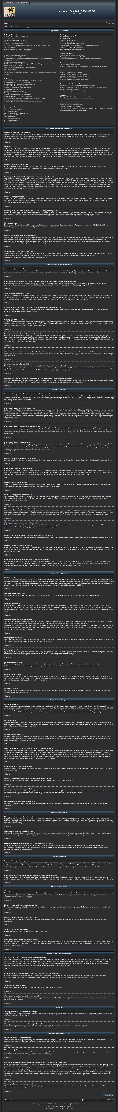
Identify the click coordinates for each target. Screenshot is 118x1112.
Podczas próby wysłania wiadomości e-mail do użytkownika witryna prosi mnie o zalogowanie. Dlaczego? (30, 73)
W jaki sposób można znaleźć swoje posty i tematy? (74, 79)
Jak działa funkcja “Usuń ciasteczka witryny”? (17, 50)
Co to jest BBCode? (9, 108)
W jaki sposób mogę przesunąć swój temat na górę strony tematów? (23, 101)
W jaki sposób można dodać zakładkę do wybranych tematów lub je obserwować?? (83, 87)
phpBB (48, 1104)
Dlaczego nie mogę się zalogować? (14, 43)
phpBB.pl (21, 325)
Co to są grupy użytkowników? (68, 40)
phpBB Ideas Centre (100, 1052)
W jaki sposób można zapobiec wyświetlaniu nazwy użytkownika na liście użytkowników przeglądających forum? (28, 59)
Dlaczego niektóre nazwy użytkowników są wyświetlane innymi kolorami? (80, 45)
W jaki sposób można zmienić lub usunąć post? (17, 82)
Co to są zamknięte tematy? (12, 120)
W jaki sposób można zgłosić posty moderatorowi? (18, 96)
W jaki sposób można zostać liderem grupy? (72, 43)
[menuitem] (6, 23)
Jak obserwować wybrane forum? (69, 89)
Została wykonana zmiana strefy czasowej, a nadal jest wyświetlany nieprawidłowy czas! (29, 64)
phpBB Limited (57, 1039)
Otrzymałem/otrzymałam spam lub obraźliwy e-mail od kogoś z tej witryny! (80, 58)
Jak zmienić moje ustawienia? (12, 57)
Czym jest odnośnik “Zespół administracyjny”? (73, 49)
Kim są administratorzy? (67, 36)
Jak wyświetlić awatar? (10, 69)
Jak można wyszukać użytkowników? (70, 77)
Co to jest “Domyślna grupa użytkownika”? (72, 47)
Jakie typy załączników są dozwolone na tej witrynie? (75, 97)
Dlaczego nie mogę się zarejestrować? (15, 40)
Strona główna (8, 2)
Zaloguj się (24, 2)
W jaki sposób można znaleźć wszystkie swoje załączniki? (76, 98)
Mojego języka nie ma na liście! (13, 65)
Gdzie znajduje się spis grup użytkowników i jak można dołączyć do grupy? (81, 42)
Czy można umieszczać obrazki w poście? (16, 113)
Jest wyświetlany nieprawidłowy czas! (14, 62)
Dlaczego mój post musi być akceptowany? (16, 100)
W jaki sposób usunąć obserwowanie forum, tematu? (75, 91)
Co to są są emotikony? (10, 111)
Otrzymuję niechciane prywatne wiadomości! (72, 57)
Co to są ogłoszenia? (10, 116)
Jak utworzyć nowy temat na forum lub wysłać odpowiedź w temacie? (23, 80)
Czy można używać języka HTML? (13, 109)
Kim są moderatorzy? (66, 38)
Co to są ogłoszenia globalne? (12, 115)
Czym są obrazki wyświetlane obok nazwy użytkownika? (20, 67)
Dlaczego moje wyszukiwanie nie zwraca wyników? (74, 74)
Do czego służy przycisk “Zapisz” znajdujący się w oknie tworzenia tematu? (25, 98)
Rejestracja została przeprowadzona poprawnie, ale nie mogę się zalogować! (25, 42)
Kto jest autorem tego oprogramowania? (71, 104)
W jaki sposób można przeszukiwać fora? (71, 72)
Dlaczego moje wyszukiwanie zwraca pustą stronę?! (74, 76)
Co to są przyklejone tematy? (12, 118)
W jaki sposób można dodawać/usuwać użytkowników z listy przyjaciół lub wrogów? (83, 66)
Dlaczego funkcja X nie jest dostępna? (71, 106)
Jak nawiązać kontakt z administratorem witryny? (73, 110)
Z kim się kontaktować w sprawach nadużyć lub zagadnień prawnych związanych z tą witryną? (86, 108)
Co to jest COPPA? (9, 38)
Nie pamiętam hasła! (10, 47)
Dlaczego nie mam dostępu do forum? (15, 91)
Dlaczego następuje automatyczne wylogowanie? (18, 49)
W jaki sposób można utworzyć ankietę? (15, 86)
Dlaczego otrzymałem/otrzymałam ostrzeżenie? (17, 94)
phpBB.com (40, 325)
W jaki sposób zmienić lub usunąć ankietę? (16, 89)
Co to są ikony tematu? (10, 122)
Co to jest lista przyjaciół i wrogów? (70, 64)
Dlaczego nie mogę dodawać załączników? (16, 93)
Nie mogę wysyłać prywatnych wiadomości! (72, 55)
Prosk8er (81, 1104)
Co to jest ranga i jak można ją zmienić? (15, 71)
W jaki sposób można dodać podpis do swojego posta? (19, 84)
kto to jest (51, 1066)
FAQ (17, 2)
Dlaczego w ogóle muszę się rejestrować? (16, 36)
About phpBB (77, 1041)
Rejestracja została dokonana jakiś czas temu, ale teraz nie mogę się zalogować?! (27, 45)
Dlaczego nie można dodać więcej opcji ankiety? (17, 87)
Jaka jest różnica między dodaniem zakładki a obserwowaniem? (78, 85)
